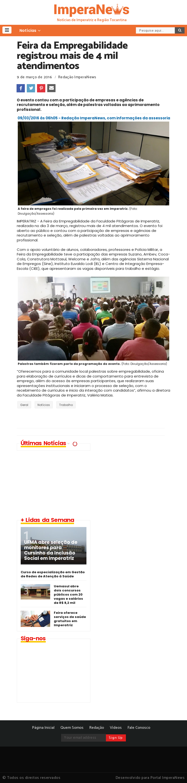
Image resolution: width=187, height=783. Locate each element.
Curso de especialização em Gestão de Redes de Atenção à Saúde (53, 574)
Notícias (43, 405)
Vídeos (116, 727)
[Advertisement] (136, 477)
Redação (96, 727)
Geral (24, 405)
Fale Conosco (139, 727)
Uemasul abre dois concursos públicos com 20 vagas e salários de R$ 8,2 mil (68, 594)
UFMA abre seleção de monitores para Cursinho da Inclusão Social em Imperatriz (50, 550)
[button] (6, 30)
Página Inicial (43, 727)
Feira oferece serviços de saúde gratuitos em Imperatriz (70, 619)
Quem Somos (72, 727)
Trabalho (66, 405)
